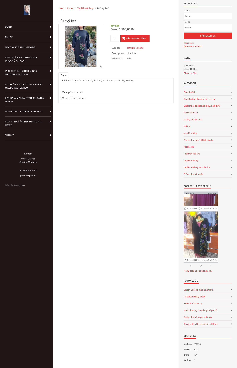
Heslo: (187, 21)
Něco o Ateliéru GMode (20, 47)
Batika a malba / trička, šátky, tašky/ (25, 99)
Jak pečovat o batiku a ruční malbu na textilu (23, 86)
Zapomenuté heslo (193, 46)
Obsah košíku (190, 73)
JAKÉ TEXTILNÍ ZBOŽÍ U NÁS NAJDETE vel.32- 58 (21, 72)
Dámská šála (190, 92)
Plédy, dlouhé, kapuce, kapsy (198, 270)
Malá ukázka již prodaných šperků (200, 310)
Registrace (189, 42)
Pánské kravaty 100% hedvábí (198, 139)
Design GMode (135, 47)
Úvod (8, 26)
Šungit (9, 135)
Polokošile (189, 146)
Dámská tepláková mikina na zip (199, 98)
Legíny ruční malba (193, 119)
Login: (187, 10)
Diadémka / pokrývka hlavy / (24, 111)
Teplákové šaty (85, 8)
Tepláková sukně (192, 153)
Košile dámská (191, 112)
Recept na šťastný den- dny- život (23, 123)
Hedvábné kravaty (193, 303)
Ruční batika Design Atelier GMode (201, 323)
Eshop (9, 37)
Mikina (187, 126)
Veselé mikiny (190, 133)
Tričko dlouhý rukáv (193, 174)
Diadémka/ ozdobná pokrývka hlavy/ (202, 105)
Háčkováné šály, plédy (194, 296)
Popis (63, 75)
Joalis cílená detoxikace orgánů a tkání (21, 59)
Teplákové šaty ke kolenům (197, 167)
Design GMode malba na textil (198, 289)
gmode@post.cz (28, 175)
